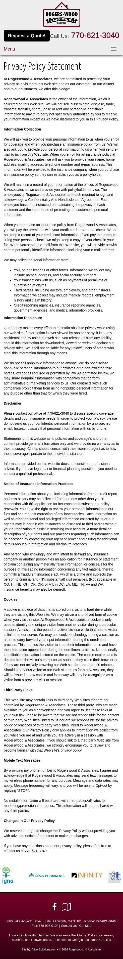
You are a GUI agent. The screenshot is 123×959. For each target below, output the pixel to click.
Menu (9, 49)
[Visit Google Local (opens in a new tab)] (66, 906)
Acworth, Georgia (36, 935)
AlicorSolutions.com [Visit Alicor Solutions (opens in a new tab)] (44, 949)
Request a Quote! (26, 35)
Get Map (85, 926)
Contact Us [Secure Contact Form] (69, 926)
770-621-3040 (95, 35)
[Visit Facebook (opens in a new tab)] (54, 906)
